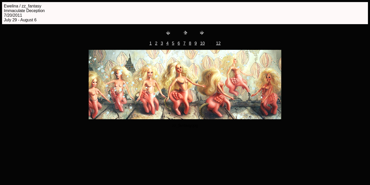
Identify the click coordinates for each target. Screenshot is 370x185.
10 (202, 43)
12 (218, 43)
